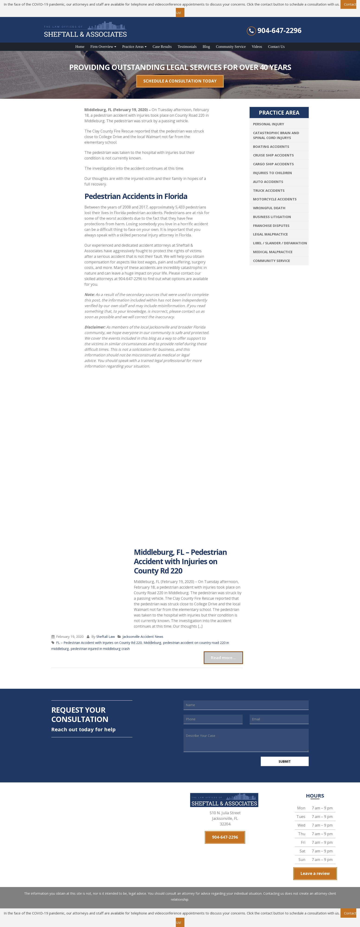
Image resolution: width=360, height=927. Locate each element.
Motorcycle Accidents (275, 199)
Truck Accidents (269, 190)
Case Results (162, 47)
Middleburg (152, 642)
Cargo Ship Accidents (273, 164)
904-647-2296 (279, 30)
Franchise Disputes (271, 225)
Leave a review (315, 874)
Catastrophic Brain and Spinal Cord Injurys (276, 135)
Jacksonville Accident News (142, 636)
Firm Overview (101, 47)
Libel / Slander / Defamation (280, 243)
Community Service (231, 47)
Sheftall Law (105, 636)
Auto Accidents (268, 181)
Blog (206, 47)
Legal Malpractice (270, 234)
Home (79, 47)
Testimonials (187, 47)
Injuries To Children (272, 172)
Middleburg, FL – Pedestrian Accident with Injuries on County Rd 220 (180, 561)
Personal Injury (268, 124)
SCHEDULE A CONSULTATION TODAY (180, 81)
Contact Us (276, 47)
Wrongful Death (269, 207)
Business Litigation (272, 216)
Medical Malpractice (272, 251)
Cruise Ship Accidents (273, 155)
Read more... (223, 657)
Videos (257, 47)
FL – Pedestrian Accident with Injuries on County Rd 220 (99, 642)
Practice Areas (133, 47)
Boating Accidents (271, 146)
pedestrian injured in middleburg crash (100, 648)
